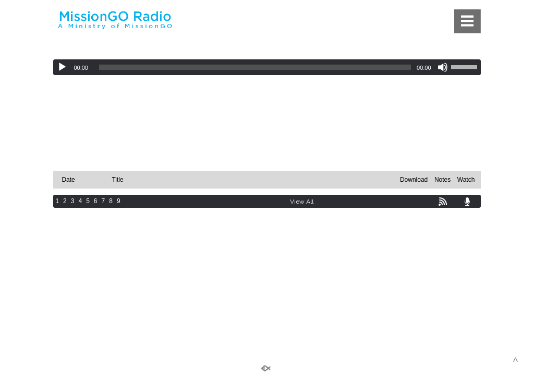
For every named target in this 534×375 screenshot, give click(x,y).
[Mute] (443, 67)
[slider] (255, 67)
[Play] (62, 67)
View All (301, 201)
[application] (266, 67)
